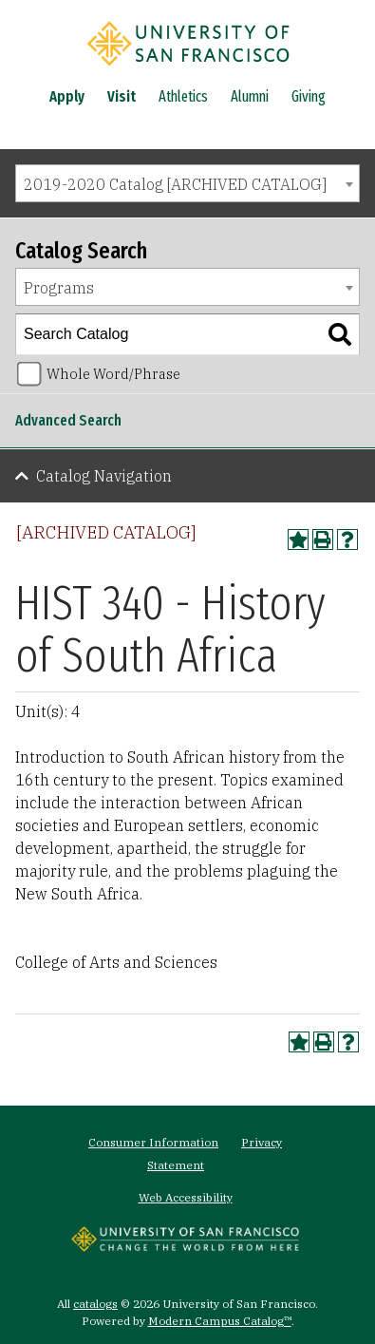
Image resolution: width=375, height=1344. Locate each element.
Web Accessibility (186, 1197)
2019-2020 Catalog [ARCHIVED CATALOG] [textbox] (175, 184)
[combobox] (187, 183)
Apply (66, 96)
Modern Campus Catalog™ (219, 1321)
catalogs (95, 1304)
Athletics (183, 96)
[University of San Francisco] (188, 69)
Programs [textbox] (59, 287)
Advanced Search (68, 420)
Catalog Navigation (104, 475)
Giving (308, 96)
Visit (121, 96)
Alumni (250, 96)
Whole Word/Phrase (113, 374)
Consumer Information (153, 1142)
